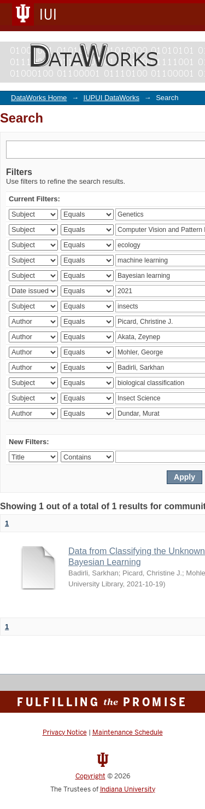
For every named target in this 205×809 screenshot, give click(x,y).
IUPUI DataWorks (111, 98)
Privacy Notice (65, 732)
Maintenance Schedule (127, 732)
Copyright (90, 776)
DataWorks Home (39, 98)
